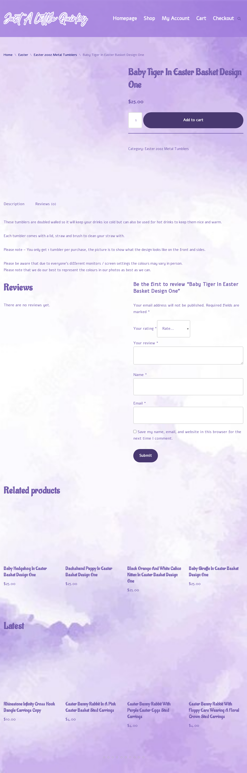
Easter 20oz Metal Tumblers (55, 55)
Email (139, 380)
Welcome (134, 759)
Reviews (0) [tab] (45, 181)
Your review (145, 320)
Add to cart (193, 120)
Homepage (125, 18)
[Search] (239, 18)
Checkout (223, 18)
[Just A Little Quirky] (46, 18)
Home (8, 55)
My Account (176, 18)
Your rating (145, 306)
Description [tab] (14, 181)
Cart (201, 18)
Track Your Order (222, 759)
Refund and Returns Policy (181, 766)
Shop (149, 18)
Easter (23, 55)
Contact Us (230, 766)
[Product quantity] (135, 120)
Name (140, 352)
